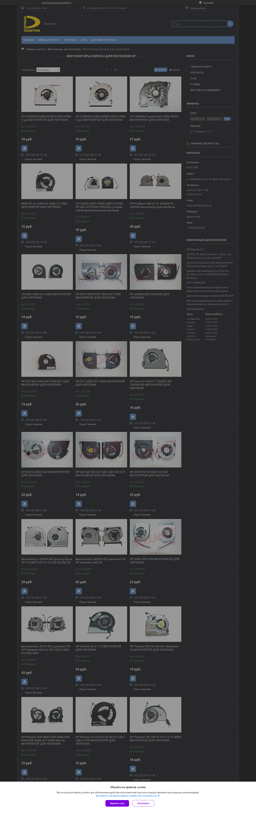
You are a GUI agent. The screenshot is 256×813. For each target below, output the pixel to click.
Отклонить (143, 803)
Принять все (117, 803)
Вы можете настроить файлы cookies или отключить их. (127, 795)
